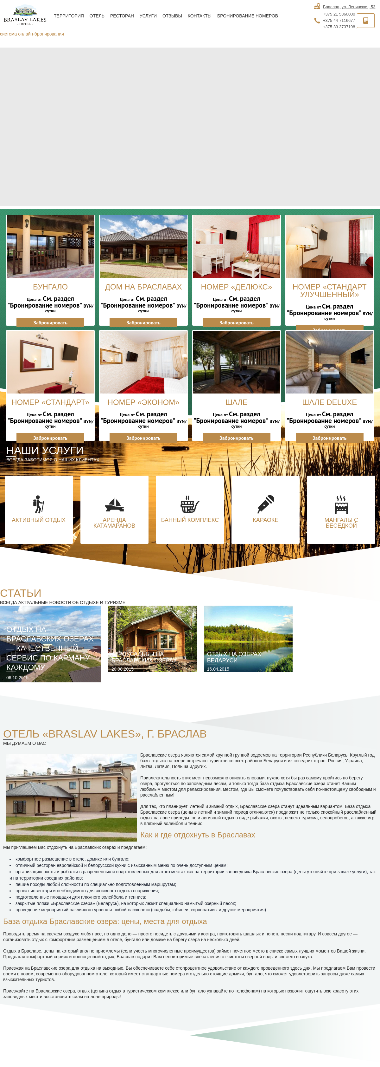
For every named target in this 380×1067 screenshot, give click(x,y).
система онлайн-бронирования (32, 33)
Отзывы (172, 15)
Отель (97, 15)
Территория (69, 15)
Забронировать (50, 322)
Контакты (200, 15)
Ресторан (122, 15)
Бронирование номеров (247, 15)
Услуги (148, 15)
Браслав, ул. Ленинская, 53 (349, 7)
